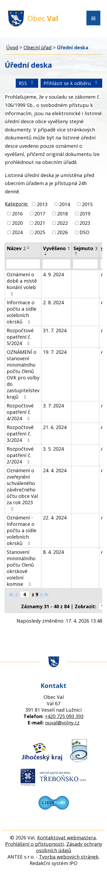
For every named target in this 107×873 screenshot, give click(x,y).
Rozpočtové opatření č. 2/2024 (20, 455)
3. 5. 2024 (53, 449)
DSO (84, 232)
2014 (64, 204)
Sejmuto (85, 248)
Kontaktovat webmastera (66, 837)
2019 (85, 213)
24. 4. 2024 (54, 470)
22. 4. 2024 (54, 517)
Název (16, 248)
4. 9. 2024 (53, 274)
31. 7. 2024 (54, 330)
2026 (62, 232)
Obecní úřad (37, 47)
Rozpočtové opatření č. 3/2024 (20, 433)
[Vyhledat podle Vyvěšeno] (56, 264)
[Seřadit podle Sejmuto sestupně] (76, 255)
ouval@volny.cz (62, 722)
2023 (85, 223)
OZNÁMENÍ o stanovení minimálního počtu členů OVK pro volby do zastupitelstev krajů (23, 374)
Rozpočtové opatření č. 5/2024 (20, 336)
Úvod (12, 47)
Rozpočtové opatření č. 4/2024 (20, 412)
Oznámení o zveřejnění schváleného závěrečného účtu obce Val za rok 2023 (22, 489)
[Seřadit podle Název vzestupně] (28, 246)
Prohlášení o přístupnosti (34, 844)
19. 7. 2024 (54, 352)
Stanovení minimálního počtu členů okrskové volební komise (21, 568)
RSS (27, 83)
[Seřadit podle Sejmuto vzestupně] (76, 252)
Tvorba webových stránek (68, 857)
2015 (87, 204)
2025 (39, 232)
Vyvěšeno (56, 248)
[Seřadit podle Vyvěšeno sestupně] (46, 255)
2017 (39, 213)
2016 (17, 213)
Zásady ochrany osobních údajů (69, 847)
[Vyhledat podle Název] (23, 264)
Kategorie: (16, 204)
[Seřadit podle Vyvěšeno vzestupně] (46, 252)
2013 (42, 204)
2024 (17, 232)
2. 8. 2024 (53, 302)
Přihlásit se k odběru (71, 83)
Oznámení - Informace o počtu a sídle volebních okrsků (21, 530)
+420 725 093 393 (64, 716)
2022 (62, 223)
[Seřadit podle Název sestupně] (28, 248)
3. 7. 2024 (53, 405)
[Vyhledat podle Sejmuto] (85, 264)
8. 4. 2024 (53, 552)
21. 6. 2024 (54, 427)
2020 (17, 223)
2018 (62, 213)
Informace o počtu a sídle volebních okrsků (21, 312)
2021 (39, 223)
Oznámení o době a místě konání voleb (22, 283)
